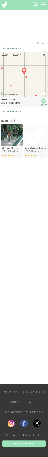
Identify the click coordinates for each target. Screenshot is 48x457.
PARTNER (33, 401)
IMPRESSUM (37, 412)
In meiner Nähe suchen (24, 444)
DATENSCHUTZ (19, 412)
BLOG (25, 391)
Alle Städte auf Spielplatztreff (24, 435)
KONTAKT (15, 401)
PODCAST (14, 391)
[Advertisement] (24, 271)
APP (6, 391)
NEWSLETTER (37, 391)
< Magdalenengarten (11, 48)
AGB (6, 412)
